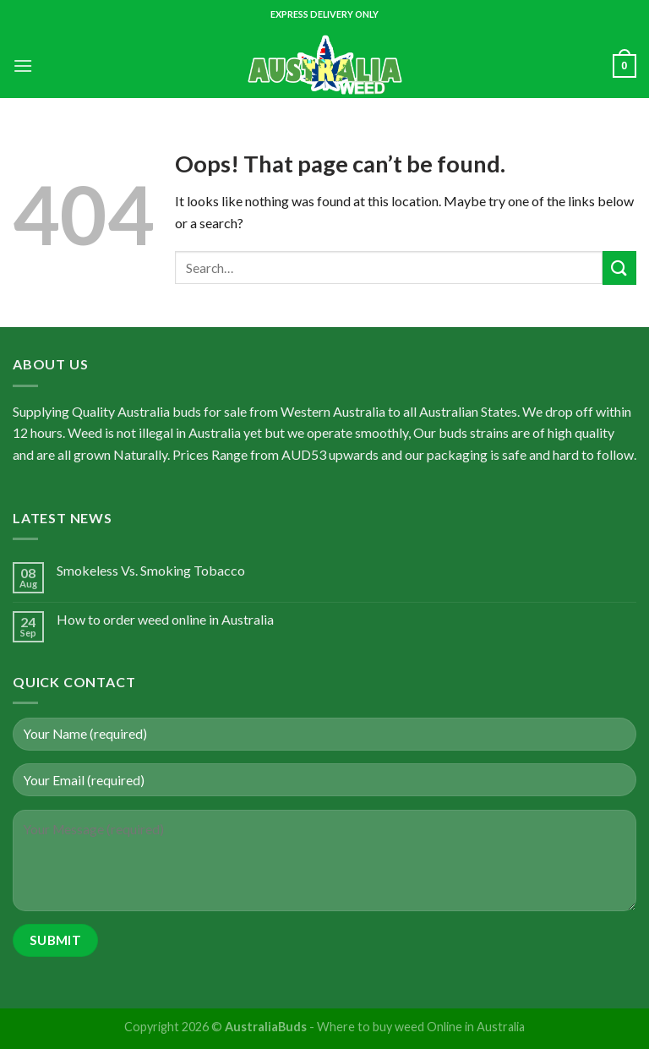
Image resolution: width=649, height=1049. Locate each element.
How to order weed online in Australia (165, 619)
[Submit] (619, 267)
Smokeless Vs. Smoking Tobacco (151, 570)
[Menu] (23, 65)
